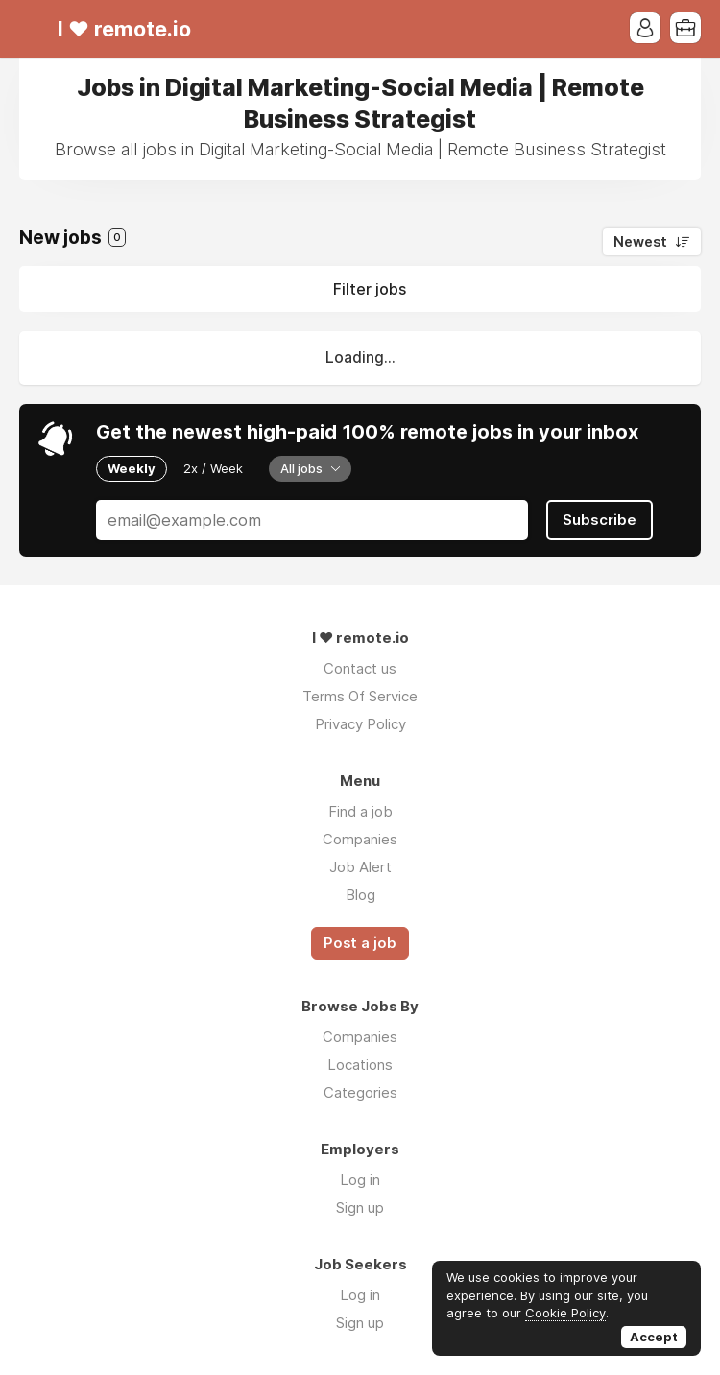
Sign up (360, 1207)
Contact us (360, 668)
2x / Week (213, 468)
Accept (654, 1336)
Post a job (360, 943)
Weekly (132, 468)
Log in (360, 1180)
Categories (360, 1092)
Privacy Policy (360, 724)
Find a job (360, 811)
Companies (360, 839)
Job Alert (360, 867)
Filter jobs (369, 288)
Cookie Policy (565, 1312)
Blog (360, 895)
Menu (33, 28)
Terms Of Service (360, 696)
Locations (360, 1064)
